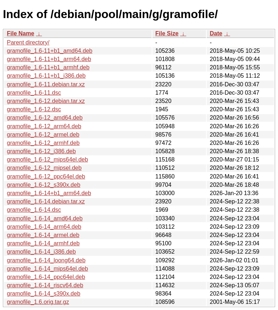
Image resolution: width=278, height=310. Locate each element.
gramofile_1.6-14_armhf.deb (43, 243)
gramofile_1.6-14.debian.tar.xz (46, 201)
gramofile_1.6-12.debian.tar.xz (46, 101)
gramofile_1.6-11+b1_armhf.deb (48, 67)
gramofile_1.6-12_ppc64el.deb (46, 176)
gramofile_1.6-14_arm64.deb (44, 227)
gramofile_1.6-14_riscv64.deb (45, 285)
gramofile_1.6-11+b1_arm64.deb (49, 59)
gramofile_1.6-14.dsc (34, 210)
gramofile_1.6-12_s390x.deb (43, 185)
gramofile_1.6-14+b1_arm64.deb (49, 193)
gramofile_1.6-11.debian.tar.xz (46, 84)
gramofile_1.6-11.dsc (34, 93)
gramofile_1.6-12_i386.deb (41, 151)
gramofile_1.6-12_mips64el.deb (47, 159)
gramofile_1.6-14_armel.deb (43, 235)
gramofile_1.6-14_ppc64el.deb (46, 277)
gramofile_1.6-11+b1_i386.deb (46, 76)
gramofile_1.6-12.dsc (34, 109)
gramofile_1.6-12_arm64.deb (44, 126)
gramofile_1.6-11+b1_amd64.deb (49, 51)
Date (216, 33)
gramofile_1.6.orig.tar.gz (38, 302)
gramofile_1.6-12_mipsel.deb (44, 168)
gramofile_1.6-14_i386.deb (41, 252)
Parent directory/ (28, 42)
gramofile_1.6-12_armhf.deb (43, 143)
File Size (166, 33)
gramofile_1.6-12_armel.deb (43, 135)
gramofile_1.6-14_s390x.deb (43, 293)
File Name (20, 33)
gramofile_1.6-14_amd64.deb (45, 218)
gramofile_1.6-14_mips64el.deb (47, 269)
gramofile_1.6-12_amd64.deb (45, 118)
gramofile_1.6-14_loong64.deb (46, 260)
